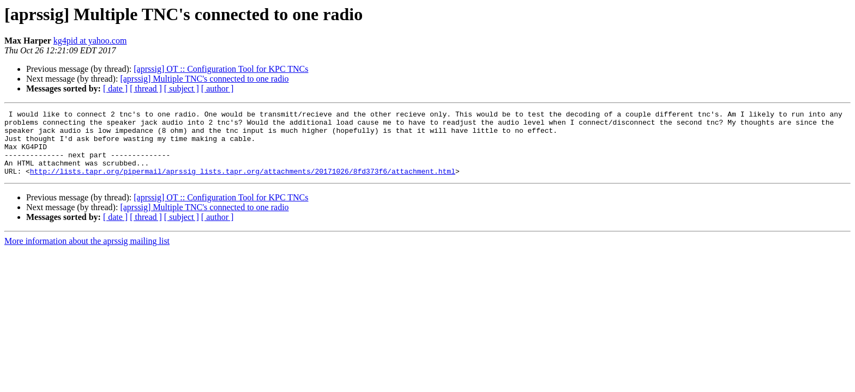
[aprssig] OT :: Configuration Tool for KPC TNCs (221, 69)
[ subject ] (181, 88)
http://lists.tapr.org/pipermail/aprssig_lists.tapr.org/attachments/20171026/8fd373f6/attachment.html (242, 184)
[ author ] (217, 88)
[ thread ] (146, 88)
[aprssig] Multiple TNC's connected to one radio (204, 78)
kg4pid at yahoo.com (90, 40)
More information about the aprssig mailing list (87, 254)
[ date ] (115, 88)
